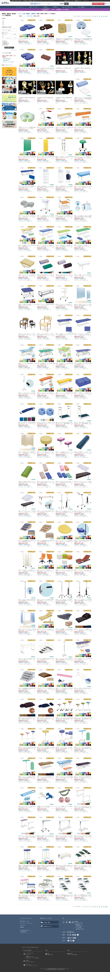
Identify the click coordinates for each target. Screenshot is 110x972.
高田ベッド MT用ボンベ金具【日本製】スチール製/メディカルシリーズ (82, 689)
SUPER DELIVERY (25, 931)
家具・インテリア (33, 7)
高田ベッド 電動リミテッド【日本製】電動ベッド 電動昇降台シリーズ (64, 334)
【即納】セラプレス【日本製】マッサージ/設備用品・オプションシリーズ (46, 807)
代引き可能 (5, 44)
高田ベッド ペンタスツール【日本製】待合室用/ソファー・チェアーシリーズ (64, 571)
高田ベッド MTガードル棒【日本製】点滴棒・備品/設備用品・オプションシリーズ (27, 600)
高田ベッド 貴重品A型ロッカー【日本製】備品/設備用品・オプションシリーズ (64, 187)
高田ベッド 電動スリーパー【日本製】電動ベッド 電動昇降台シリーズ (83, 659)
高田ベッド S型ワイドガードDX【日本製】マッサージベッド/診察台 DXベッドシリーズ (64, 778)
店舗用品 (33, 13)
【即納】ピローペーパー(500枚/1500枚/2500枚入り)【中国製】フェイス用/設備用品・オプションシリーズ (83, 98)
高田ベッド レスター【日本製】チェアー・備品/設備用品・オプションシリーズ (46, 571)
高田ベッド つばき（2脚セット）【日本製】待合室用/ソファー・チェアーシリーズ (27, 334)
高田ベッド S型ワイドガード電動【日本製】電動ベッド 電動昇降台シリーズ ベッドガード (83, 778)
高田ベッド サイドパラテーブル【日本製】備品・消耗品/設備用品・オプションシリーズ (83, 837)
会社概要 (22, 927)
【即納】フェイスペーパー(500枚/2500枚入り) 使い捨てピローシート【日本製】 (27, 128)
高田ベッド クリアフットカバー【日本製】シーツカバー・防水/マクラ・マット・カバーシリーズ (83, 482)
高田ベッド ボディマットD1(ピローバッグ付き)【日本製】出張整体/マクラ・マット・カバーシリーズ (27, 719)
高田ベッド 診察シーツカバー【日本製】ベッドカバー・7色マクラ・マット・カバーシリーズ (83, 276)
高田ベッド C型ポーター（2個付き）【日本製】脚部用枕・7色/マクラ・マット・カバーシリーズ (46, 423)
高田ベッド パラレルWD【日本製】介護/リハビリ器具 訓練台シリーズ (46, 512)
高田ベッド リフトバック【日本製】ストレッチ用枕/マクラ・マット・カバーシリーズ (46, 689)
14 (103, 16)
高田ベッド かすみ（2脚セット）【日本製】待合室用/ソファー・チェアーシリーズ (46, 334)
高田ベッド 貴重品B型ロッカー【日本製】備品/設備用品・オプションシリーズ (45, 187)
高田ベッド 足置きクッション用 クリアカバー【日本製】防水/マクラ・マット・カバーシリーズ (83, 453)
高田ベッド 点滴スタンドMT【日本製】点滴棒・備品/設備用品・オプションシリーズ (64, 659)
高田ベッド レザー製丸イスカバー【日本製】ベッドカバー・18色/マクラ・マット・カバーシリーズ (46, 453)
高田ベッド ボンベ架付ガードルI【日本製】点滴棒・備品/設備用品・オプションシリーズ (83, 600)
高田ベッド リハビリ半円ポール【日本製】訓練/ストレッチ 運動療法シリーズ (64, 689)
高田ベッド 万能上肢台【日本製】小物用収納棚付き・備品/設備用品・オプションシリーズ (27, 866)
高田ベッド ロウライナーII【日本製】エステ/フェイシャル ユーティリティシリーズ (82, 571)
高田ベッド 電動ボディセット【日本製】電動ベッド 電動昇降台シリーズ (27, 246)
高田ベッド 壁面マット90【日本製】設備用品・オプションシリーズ (27, 157)
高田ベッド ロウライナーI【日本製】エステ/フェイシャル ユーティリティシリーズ (45, 630)
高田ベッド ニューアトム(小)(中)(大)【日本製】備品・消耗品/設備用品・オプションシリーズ (27, 748)
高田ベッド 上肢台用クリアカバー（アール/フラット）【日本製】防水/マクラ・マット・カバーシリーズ (64, 453)
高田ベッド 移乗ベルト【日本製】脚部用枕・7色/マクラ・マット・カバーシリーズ (27, 423)
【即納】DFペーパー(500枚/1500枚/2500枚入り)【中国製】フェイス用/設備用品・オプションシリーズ (83, 39)
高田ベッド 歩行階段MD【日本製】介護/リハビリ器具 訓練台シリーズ (46, 659)
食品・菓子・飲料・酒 (66, 7)
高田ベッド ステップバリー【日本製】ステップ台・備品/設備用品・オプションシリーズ (27, 896)
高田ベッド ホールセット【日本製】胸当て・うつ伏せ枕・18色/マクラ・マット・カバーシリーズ (46, 39)
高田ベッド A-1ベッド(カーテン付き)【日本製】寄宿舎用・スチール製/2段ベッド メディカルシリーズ (27, 630)
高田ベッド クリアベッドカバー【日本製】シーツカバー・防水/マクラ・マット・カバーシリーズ (27, 512)
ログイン (108, 3)
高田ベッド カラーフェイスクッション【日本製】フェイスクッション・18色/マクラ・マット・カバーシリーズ (27, 69)
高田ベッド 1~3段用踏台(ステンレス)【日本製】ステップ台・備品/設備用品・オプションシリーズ (64, 896)
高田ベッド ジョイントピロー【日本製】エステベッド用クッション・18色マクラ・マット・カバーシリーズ (27, 276)
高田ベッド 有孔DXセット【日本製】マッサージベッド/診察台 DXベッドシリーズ (64, 246)
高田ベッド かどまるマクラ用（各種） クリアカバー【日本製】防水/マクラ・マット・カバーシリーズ (64, 482)
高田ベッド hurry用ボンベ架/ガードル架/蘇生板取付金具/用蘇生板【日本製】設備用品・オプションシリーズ (83, 217)
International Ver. (86, 0)
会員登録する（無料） (99, 3)
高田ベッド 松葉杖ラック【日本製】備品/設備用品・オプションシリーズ (64, 157)
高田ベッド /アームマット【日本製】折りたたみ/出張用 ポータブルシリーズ (27, 807)
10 (95, 16)
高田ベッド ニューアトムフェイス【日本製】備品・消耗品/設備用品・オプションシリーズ (64, 748)
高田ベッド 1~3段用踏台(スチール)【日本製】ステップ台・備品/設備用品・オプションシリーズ (83, 896)
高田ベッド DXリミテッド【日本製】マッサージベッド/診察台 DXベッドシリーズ (82, 334)
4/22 (3, 22)
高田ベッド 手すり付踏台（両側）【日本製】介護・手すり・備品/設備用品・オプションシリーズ (64, 423)
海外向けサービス (32, 957)
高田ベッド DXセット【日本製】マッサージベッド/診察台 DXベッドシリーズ (82, 246)
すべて (19, 13)
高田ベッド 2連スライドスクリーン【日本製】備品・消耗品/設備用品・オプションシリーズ (83, 305)
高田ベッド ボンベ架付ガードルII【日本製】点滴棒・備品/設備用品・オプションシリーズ (64, 600)
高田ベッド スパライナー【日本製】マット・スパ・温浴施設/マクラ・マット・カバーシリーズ (83, 630)
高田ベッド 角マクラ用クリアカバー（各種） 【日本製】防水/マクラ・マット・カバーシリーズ (46, 482)
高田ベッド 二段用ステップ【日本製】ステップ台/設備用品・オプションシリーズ (46, 895)
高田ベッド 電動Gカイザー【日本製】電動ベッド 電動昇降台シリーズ (64, 364)
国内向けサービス (30, 956)
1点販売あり (5, 42)
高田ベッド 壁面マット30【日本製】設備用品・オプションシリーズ (83, 128)
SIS (56, 73)
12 (99, 16)
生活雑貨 (45, 7)
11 (97, 16)
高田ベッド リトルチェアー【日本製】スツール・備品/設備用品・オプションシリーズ (83, 157)
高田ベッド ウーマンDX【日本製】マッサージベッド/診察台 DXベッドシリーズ (45, 777)
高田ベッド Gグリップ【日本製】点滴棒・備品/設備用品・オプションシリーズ (45, 600)
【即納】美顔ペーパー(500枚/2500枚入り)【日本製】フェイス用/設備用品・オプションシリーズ (64, 39)
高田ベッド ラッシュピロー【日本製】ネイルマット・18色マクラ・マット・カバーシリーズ (27, 217)
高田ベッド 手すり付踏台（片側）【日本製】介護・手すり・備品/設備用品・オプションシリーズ (83, 423)
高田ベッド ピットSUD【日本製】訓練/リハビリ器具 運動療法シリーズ (45, 128)
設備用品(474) (6, 60)
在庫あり (4, 41)
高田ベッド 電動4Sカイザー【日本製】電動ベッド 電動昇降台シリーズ (46, 364)
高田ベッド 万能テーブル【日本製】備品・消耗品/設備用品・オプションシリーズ (46, 836)
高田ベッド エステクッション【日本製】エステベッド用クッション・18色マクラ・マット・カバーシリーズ (64, 541)
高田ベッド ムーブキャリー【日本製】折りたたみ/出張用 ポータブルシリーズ (27, 187)
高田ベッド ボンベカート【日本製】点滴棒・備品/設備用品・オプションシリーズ (82, 512)
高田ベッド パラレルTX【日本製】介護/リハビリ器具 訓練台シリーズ (27, 659)
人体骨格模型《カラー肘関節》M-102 (63, 68)
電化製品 (55, 7)
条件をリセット (14, 49)
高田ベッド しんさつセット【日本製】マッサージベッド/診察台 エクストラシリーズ (46, 246)
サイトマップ (22, 925)
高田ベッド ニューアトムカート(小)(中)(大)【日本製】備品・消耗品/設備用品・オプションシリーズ (64, 719)
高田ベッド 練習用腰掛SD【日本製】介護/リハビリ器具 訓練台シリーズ (45, 541)
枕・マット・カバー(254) (8, 62)
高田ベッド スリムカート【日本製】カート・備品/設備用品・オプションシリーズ (64, 305)
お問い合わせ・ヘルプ (69, 0)
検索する (9, 47)
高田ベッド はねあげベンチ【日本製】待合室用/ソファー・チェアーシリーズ (64, 128)
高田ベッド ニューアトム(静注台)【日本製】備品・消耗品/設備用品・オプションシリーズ (27, 778)
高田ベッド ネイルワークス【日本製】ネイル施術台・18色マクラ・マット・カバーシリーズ (46, 394)
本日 (3, 21)
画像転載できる (5, 43)
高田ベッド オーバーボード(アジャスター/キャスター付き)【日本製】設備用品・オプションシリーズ (83, 807)
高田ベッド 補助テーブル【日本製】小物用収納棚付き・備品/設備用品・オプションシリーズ (46, 866)
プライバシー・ (26, 923)
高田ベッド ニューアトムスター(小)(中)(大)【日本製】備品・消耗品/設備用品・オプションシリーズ (83, 719)
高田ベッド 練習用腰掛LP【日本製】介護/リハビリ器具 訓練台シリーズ (27, 689)
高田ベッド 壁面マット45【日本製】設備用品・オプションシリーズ (46, 157)
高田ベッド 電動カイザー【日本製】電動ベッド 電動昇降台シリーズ (83, 364)
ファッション (19, 7)
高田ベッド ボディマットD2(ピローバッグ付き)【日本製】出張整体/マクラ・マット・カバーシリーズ (46, 719)
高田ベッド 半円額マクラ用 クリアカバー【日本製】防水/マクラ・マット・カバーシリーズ (27, 482)
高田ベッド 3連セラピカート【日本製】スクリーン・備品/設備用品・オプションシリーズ (27, 453)
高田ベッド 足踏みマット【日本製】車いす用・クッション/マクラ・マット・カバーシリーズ (83, 394)
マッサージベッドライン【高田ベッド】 (25, 73)
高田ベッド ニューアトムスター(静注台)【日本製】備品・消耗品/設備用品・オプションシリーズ (83, 748)
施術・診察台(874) (7, 58)
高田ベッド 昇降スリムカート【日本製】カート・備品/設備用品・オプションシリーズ (46, 217)
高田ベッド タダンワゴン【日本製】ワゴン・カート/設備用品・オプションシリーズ (27, 571)
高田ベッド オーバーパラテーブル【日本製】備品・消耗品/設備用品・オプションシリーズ (64, 837)
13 (101, 16)
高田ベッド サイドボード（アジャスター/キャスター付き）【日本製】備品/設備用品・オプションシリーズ (27, 837)
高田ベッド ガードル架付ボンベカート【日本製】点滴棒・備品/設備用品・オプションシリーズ (64, 512)
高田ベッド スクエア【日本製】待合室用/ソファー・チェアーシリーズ (46, 305)
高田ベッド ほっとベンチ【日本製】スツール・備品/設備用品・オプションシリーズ (64, 216)
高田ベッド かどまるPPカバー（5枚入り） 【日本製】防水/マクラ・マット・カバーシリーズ (46, 276)
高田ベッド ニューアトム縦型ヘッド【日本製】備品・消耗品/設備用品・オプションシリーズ (46, 748)
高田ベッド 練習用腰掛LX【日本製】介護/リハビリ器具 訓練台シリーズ (27, 541)
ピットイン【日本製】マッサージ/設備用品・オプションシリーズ (64, 807)
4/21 (3, 24)
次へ (106, 16)
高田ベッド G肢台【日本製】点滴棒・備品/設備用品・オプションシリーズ (83, 541)
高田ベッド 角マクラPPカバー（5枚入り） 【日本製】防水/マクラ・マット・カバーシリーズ (64, 276)
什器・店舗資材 (81, 7)
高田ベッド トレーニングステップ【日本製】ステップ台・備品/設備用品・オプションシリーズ (83, 866)
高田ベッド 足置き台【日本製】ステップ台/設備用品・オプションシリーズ (27, 305)
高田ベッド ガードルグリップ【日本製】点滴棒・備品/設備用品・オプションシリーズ (27, 394)
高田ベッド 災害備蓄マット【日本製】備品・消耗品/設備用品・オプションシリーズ (64, 630)
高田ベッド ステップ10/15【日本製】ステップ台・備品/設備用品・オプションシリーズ (64, 866)
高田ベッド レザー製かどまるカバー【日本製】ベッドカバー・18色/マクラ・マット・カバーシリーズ (83, 187)
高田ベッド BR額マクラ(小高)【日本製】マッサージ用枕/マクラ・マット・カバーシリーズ (46, 69)
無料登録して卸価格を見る (24, 42)
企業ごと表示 (29, 16)
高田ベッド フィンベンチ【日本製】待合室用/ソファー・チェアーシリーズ (64, 393)
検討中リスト (78, 0)
